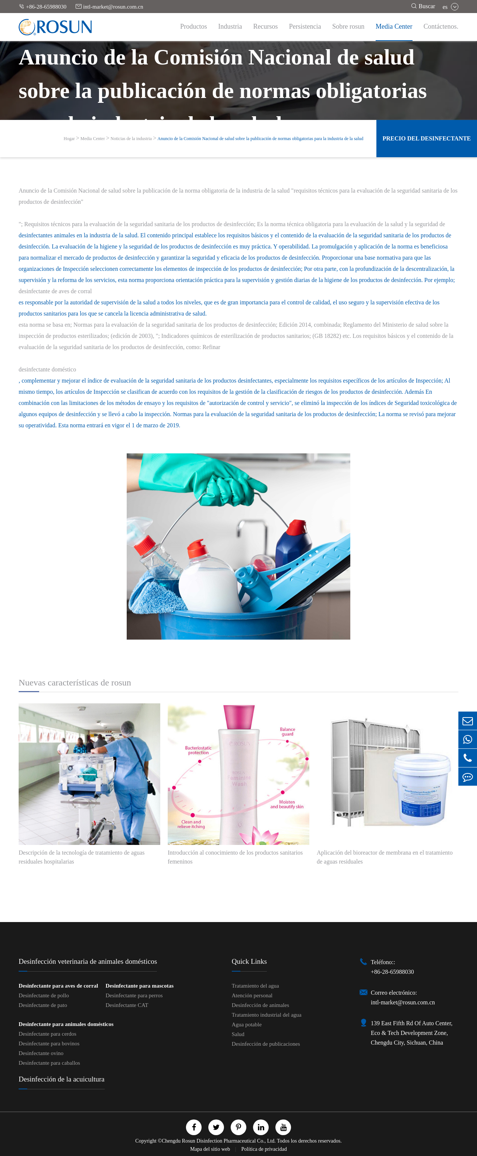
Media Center (394, 26)
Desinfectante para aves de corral (58, 986)
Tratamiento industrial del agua (266, 1015)
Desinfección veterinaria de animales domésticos (88, 961)
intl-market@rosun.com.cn (109, 6)
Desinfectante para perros (133, 995)
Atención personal (252, 995)
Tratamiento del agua (255, 986)
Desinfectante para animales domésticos (66, 1024)
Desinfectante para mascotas (139, 986)
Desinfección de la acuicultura (62, 1079)
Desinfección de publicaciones (266, 1044)
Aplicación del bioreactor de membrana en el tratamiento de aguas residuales (385, 857)
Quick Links (249, 961)
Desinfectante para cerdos (47, 1034)
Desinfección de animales (260, 1005)
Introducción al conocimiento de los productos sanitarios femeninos (235, 857)
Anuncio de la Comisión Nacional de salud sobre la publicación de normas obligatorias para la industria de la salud (260, 138)
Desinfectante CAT (126, 1005)
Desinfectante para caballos (49, 1063)
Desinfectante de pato (43, 1005)
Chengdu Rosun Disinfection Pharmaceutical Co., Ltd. (219, 1141)
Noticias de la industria (131, 138)
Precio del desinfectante (426, 138)
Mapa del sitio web (210, 1149)
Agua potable (247, 1024)
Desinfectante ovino (41, 1053)
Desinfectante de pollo (44, 995)
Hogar (69, 138)
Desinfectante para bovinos (49, 1043)
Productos (193, 26)
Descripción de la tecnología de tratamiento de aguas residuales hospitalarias (82, 857)
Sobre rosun (348, 26)
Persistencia (305, 26)
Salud (238, 1034)
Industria (230, 26)
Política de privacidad (264, 1149)
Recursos (265, 26)
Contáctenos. (441, 26)
